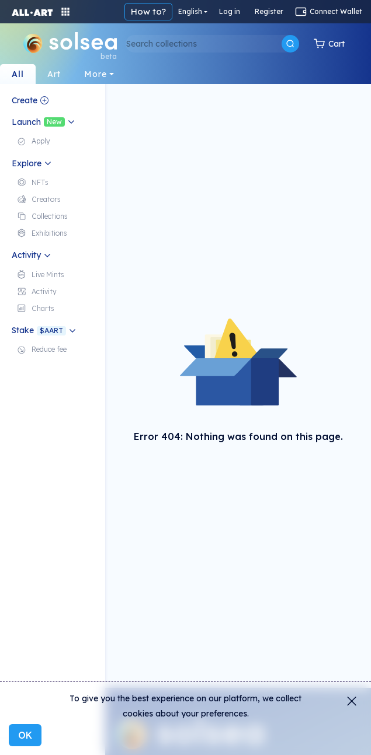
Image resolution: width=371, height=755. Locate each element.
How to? (148, 11)
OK (25, 735)
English (190, 11)
